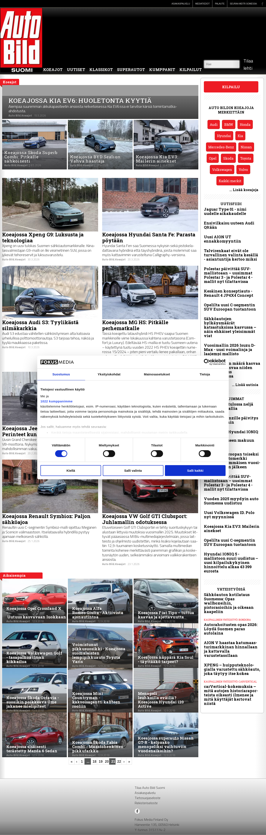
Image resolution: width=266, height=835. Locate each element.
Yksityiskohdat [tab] (109, 374)
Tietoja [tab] (205, 374)
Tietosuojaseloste (147, 798)
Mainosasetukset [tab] (157, 374)
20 (107, 761)
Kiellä (70, 470)
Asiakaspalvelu (145, 793)
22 (119, 761)
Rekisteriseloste (146, 803)
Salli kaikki (195, 470)
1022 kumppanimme (56, 401)
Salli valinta (133, 470)
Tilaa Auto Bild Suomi (150, 788)
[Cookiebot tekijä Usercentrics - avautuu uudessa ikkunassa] (207, 362)
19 (101, 761)
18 (94, 761)
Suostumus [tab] (61, 374)
